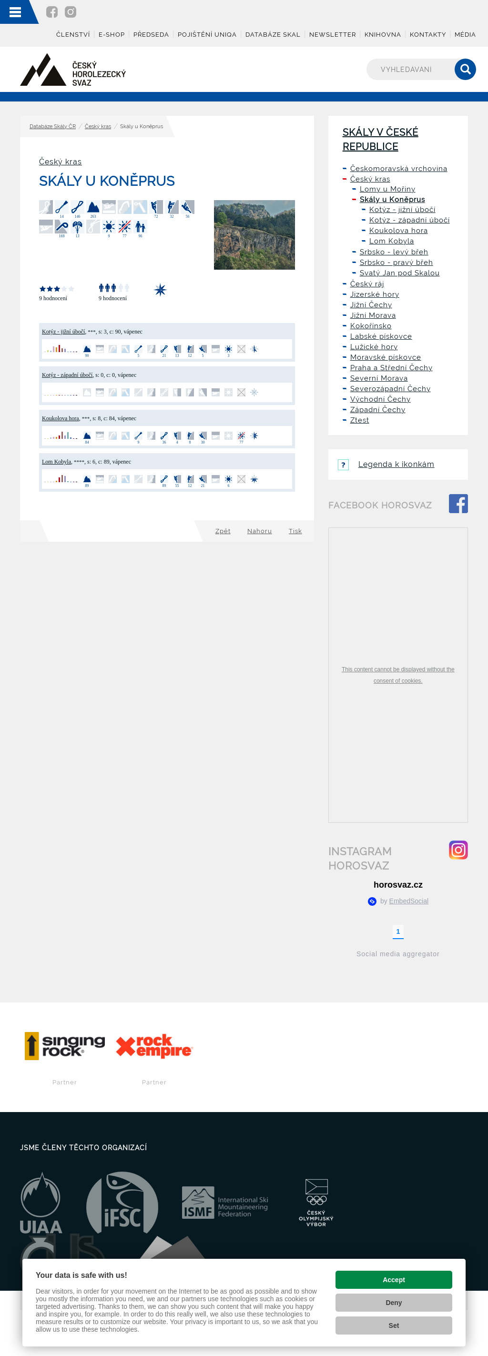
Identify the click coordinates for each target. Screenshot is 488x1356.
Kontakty (428, 34)
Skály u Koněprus (392, 199)
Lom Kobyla (56, 461)
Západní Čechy (378, 409)
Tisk (295, 531)
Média (465, 34)
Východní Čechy (380, 399)
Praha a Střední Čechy (391, 368)
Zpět (223, 531)
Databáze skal (273, 34)
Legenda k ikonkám (386, 464)
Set (394, 1325)
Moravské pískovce (385, 357)
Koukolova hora (60, 418)
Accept (394, 1280)
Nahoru (259, 531)
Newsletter (332, 34)
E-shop (112, 34)
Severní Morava (379, 378)
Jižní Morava (373, 315)
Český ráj (367, 284)
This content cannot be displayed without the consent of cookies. (398, 675)
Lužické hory (374, 347)
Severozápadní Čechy (390, 389)
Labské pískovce (381, 336)
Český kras (98, 126)
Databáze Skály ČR (53, 126)
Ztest (359, 420)
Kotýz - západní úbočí (67, 375)
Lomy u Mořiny (388, 189)
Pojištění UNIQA (207, 34)
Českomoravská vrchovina (398, 168)
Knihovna (383, 34)
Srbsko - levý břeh (394, 252)
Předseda (151, 34)
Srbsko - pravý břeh (396, 262)
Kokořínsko (371, 326)
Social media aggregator (398, 954)
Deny (394, 1302)
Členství (73, 34)
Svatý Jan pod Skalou (400, 273)
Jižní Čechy (371, 305)
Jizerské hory (374, 294)
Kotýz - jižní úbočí (63, 331)
